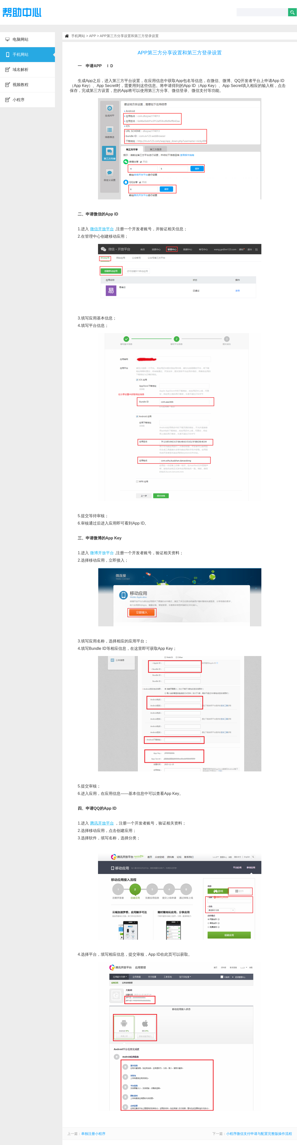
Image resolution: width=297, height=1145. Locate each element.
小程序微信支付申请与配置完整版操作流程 (259, 1134)
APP (92, 36)
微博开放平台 (102, 553)
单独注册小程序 (93, 1134)
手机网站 (78, 36)
